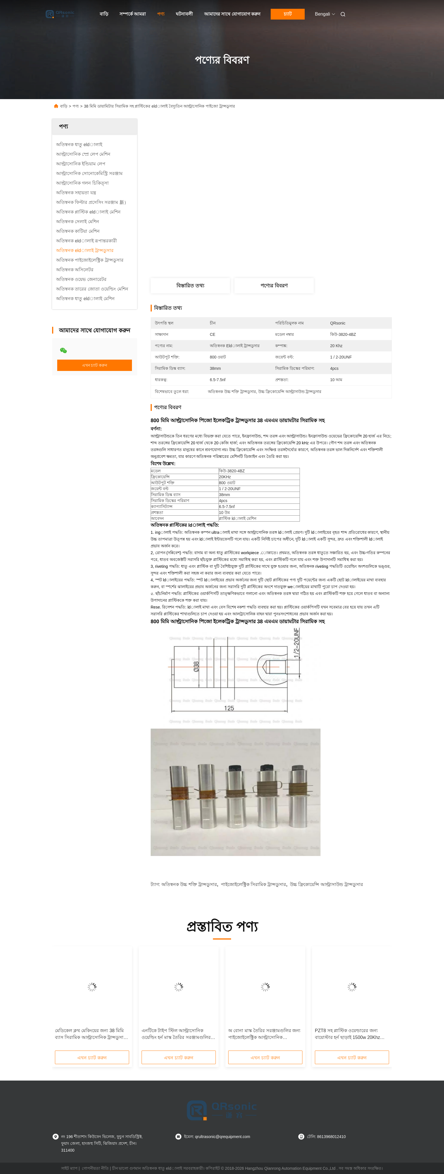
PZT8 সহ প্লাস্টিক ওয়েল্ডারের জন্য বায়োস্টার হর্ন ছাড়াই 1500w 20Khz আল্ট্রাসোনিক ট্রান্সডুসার (347, 1034)
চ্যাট (288, 14)
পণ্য (161, 14)
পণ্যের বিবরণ (274, 286)
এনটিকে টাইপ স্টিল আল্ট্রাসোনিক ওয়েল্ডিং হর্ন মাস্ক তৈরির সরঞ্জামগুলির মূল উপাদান (176, 1034)
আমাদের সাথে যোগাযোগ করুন (232, 14)
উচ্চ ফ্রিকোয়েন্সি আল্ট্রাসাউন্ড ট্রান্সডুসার (326, 884)
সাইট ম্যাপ (69, 1168)
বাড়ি (104, 14)
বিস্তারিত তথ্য (190, 286)
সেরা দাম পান (305, 259)
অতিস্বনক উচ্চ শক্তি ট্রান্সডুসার (189, 884)
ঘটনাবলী (184, 14)
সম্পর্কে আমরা (132, 14)
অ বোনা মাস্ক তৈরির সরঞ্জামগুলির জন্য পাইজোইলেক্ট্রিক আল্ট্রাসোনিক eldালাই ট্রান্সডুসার (264, 1034)
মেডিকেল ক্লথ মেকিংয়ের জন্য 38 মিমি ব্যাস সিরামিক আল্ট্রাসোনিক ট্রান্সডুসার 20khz (90, 1034)
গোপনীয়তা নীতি (95, 1168)
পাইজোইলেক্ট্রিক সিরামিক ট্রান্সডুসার (253, 884)
